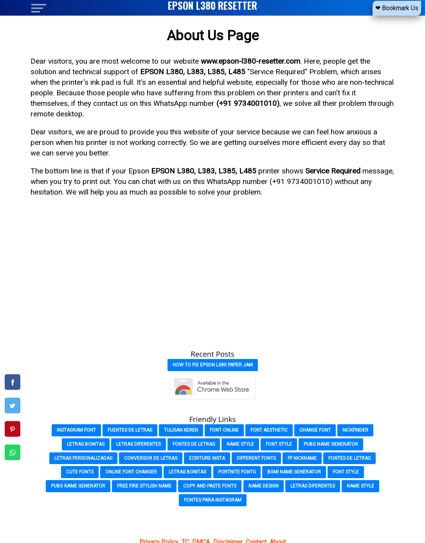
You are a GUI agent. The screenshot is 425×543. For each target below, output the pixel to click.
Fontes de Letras (194, 444)
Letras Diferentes (138, 444)
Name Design (264, 486)
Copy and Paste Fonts (209, 486)
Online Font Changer (131, 472)
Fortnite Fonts (237, 472)
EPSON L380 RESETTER (212, 5)
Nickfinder (355, 430)
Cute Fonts (80, 472)
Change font (315, 430)
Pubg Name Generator (78, 486)
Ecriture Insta (207, 458)
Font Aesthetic (269, 430)
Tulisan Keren (181, 430)
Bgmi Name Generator (294, 472)
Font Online (224, 430)
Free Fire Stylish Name (144, 486)
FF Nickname (302, 458)
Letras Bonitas (85, 444)
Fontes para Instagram (212, 500)
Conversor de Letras (150, 458)
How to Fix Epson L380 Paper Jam (213, 365)
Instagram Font (76, 430)
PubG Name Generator (331, 444)
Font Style (279, 444)
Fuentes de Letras (130, 430)
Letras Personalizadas (83, 458)
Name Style (240, 444)
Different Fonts (256, 458)
